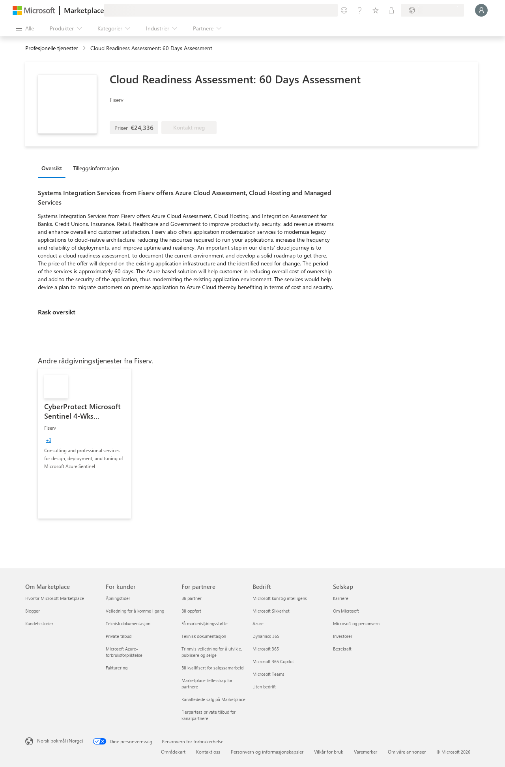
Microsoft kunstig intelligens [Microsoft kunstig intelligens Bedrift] (279, 598)
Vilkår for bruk (328, 751)
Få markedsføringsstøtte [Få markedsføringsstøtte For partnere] (204, 623)
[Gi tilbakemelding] (344, 10)
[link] (84, 443)
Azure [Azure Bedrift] (258, 623)
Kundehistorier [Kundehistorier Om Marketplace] (39, 623)
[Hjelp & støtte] (360, 10)
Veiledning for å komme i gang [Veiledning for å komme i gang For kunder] (135, 611)
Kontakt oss (208, 751)
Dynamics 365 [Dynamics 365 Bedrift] (265, 636)
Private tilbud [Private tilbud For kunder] (118, 636)
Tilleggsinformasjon (96, 168)
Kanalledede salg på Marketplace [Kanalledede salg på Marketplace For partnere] (213, 699)
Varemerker (365, 751)
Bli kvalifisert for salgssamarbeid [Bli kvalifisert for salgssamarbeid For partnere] (212, 668)
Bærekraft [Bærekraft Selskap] (342, 649)
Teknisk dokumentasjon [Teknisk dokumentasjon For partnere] (203, 636)
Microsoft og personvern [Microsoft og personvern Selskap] (356, 623)
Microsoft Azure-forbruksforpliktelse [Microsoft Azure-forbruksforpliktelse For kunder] (124, 652)
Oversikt (51, 168)
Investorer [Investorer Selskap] (342, 636)
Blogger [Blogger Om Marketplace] (32, 611)
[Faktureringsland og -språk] (432, 10)
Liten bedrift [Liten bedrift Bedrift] (264, 687)
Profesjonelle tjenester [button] (51, 48)
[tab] (53, 168)
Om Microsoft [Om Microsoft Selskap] (346, 611)
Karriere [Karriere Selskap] (340, 598)
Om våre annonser (407, 751)
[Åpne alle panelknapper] (25, 28)
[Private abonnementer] (391, 10)
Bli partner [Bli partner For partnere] (191, 598)
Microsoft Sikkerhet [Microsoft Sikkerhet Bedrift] (271, 611)
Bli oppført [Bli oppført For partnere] (191, 611)
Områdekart (173, 751)
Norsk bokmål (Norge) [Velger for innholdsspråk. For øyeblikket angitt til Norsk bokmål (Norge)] (60, 740)
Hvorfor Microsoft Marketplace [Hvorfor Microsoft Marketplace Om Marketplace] (54, 598)
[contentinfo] (85, 48)
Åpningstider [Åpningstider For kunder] (118, 598)
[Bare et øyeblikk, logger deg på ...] (481, 10)
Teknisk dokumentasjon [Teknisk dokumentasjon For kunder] (128, 623)
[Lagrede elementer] (375, 10)
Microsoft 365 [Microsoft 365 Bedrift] (265, 649)
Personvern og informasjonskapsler (267, 751)
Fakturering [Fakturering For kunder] (116, 668)
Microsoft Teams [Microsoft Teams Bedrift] (268, 674)
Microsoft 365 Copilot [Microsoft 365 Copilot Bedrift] (273, 661)
